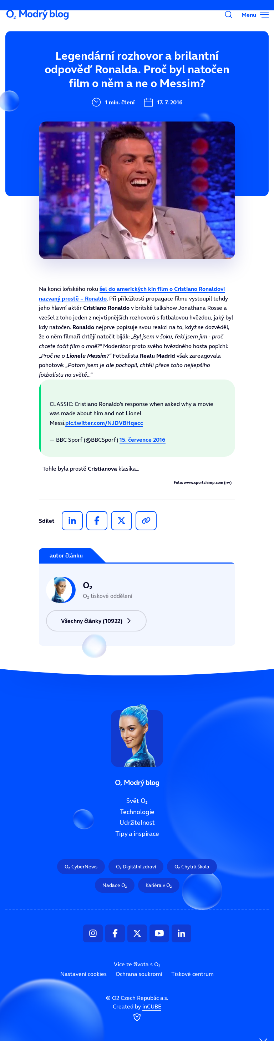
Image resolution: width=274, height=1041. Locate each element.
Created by (137, 1013)
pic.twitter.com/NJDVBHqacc (104, 423)
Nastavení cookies (83, 974)
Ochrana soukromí (139, 974)
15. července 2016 (143, 439)
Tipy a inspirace (137, 834)
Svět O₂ (90, 67)
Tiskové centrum (192, 974)
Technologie (137, 812)
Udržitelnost (137, 823)
